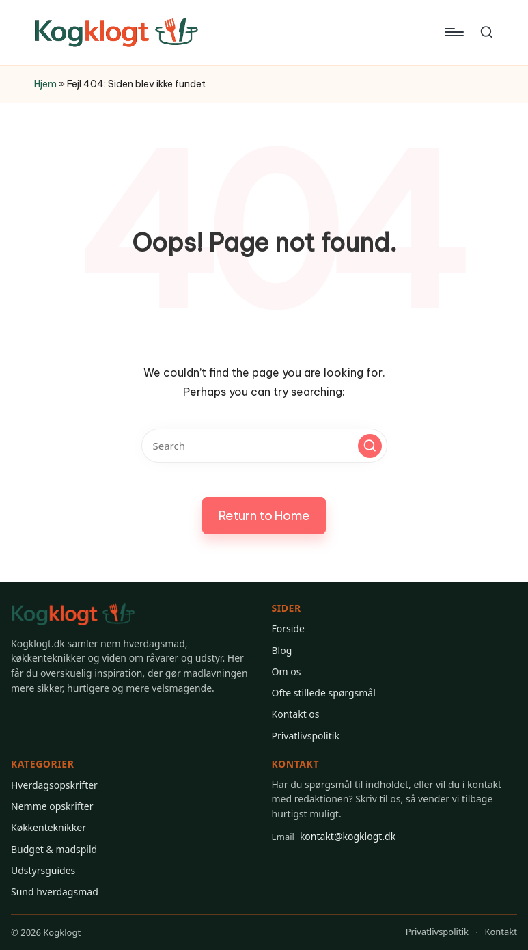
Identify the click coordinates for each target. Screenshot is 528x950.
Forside (288, 628)
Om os (286, 671)
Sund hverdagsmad (54, 891)
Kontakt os (296, 713)
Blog (282, 650)
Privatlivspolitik (305, 735)
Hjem (45, 84)
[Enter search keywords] (264, 446)
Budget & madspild (54, 849)
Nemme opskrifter (52, 806)
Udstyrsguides (43, 870)
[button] (370, 446)
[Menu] (453, 32)
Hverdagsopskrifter (54, 784)
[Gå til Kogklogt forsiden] (73, 615)
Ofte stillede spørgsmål (324, 692)
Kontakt (500, 931)
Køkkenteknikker (48, 827)
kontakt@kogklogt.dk (334, 836)
